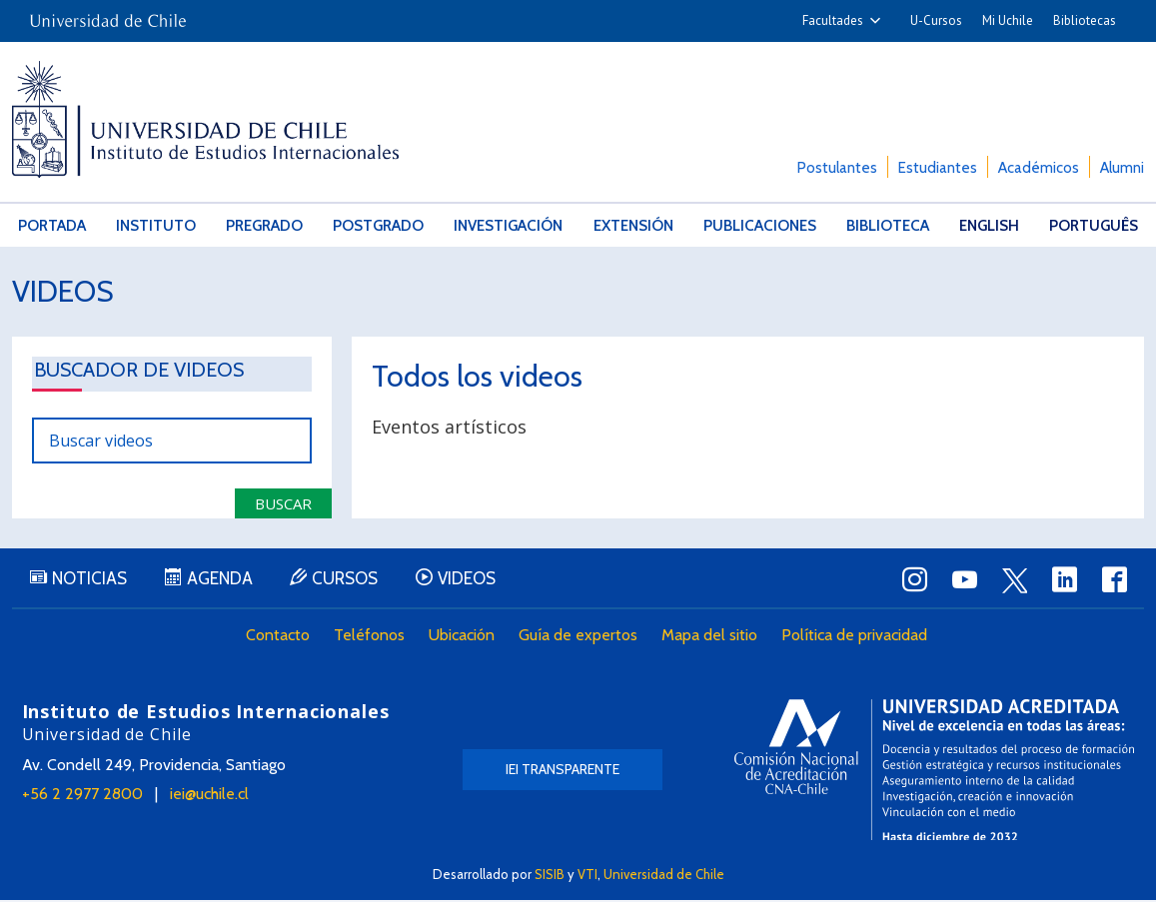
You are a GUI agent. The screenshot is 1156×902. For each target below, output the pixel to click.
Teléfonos (371, 636)
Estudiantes (937, 168)
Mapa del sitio (711, 636)
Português (1093, 225)
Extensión (633, 225)
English (988, 225)
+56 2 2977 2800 (82, 795)
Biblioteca (886, 225)
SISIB (550, 874)
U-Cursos (936, 20)
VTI (587, 874)
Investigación (508, 225)
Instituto (155, 225)
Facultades (832, 20)
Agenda (224, 580)
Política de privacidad (856, 636)
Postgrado (379, 225)
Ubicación (464, 636)
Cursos (352, 580)
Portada (51, 225)
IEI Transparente (562, 771)
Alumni (1122, 168)
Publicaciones (759, 225)
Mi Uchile (1007, 20)
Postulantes (837, 168)
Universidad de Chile (663, 874)
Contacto (280, 636)
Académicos (1038, 168)
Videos (63, 290)
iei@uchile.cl (209, 795)
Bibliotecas (1084, 20)
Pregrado (264, 225)
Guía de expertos (580, 636)
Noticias (91, 580)
